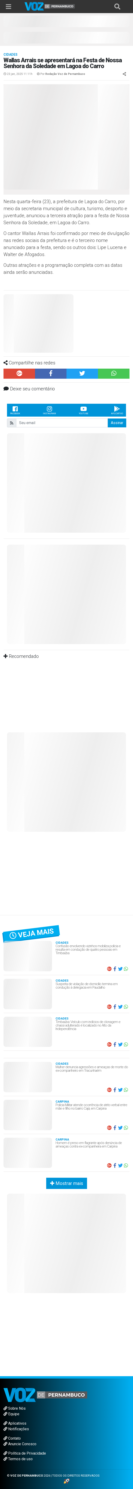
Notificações (16, 1429)
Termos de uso (18, 1459)
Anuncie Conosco (20, 1444)
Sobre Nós (15, 1408)
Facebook (15, 410)
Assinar (117, 423)
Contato (12, 1438)
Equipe (11, 1414)
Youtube (83, 410)
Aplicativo (117, 410)
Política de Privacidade (25, 1453)
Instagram (49, 410)
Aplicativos (15, 1423)
